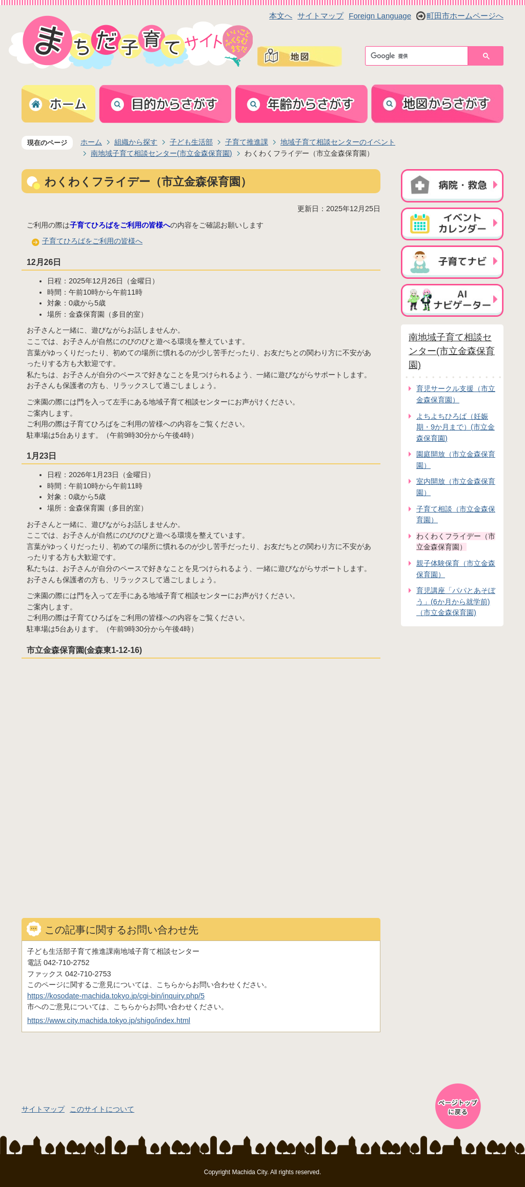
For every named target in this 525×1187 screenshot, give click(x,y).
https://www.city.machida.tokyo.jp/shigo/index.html (108, 1020)
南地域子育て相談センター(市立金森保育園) (161, 153)
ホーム (91, 142)
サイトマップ (320, 15)
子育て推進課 (246, 142)
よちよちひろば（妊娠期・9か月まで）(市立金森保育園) (455, 427)
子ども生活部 (191, 142)
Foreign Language (380, 15)
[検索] (419, 56)
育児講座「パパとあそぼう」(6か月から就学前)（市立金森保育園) (455, 601)
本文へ (280, 15)
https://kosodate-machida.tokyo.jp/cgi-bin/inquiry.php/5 (116, 996)
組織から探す (135, 142)
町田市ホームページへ (465, 15)
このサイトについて (102, 1109)
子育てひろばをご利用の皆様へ (92, 241)
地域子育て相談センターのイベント (337, 142)
